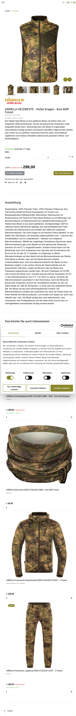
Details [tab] (38, 333)
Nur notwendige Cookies (14, 388)
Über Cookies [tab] (63, 333)
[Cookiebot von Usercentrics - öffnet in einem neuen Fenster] (62, 326)
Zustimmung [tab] (13, 333)
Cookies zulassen (61, 388)
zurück (7, 11)
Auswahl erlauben (38, 388)
